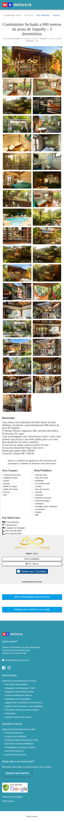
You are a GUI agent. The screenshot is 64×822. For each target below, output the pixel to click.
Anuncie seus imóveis (17, 773)
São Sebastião (42, 15)
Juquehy (56, 15)
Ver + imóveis (32, 564)
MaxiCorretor (9, 675)
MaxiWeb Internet (12, 723)
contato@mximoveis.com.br (17, 660)
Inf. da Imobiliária (32, 559)
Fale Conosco (8, 801)
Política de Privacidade (12, 797)
